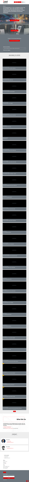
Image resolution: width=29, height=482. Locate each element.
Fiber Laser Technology (5, 467)
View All (14, 411)
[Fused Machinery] (5, 453)
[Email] (8, 476)
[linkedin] (16, 2)
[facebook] (14, 2)
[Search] (13, 48)
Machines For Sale (5, 461)
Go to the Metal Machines (14, 30)
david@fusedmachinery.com (10, 442)
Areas (3, 464)
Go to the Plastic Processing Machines (14, 40)
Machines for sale (8, 428)
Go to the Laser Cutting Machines (14, 20)
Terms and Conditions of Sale (6, 466)
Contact (4, 465)
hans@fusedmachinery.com (10, 448)
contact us (12, 428)
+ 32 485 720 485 (9, 441)
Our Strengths (4, 463)
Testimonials (4, 462)
